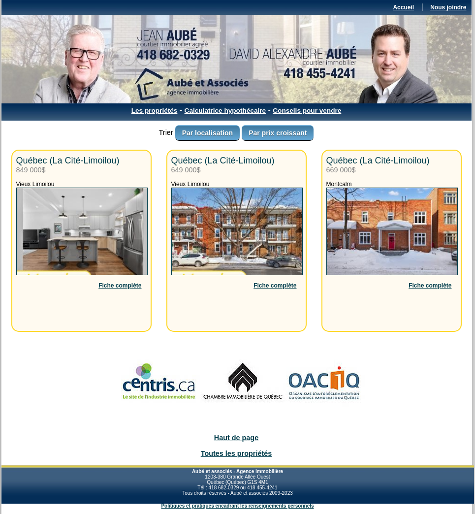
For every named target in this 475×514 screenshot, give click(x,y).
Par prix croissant (278, 133)
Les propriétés (154, 110)
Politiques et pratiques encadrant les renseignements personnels (237, 506)
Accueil (403, 7)
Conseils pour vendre (307, 110)
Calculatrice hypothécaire (225, 110)
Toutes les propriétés (236, 453)
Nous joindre (448, 7)
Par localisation (207, 133)
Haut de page (236, 438)
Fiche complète (119, 285)
